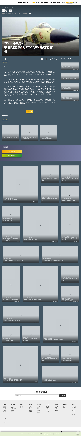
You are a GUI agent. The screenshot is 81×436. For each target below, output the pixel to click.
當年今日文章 (66, 58)
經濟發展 (56, 407)
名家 (64, 406)
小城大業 (73, 408)
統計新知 (17, 14)
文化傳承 (47, 406)
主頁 (2, 7)
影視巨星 (38, 412)
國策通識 (73, 410)
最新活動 (4, 422)
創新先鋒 (38, 408)
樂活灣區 (24, 2)
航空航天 (4, 408)
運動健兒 (38, 411)
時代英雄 (38, 406)
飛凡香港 (12, 406)
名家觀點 (50, 2)
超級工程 (4, 407)
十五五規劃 (74, 407)
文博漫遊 (47, 411)
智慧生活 (4, 406)
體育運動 (56, 410)
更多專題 (73, 414)
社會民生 (56, 408)
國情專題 (54, 2)
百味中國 (21, 406)
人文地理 (24, 14)
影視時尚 (21, 408)
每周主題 (4, 418)
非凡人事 (37, 2)
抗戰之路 (73, 411)
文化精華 (41, 2)
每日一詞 (47, 410)
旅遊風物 (21, 407)
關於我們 (63, 2)
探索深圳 (12, 407)
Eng (76, 2)
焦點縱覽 (46, 2)
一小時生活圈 (13, 408)
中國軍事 (5, 62)
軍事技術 (4, 410)
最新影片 (59, 2)
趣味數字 (4, 14)
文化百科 (47, 408)
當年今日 (11, 7)
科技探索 (4, 411)
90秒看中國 (74, 406)
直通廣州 (12, 410)
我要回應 (29, 111)
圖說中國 (47, 407)
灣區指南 (12, 411)
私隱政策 (46, 433)
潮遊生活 (28, 2)
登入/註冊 (69, 2)
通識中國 (33, 2)
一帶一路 (73, 412)
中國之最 (11, 14)
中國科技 (20, 2)
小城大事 (38, 410)
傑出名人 (38, 407)
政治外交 (56, 406)
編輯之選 (64, 407)
